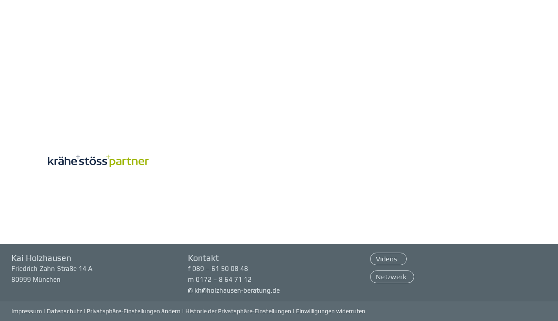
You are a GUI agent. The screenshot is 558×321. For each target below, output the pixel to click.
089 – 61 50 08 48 (220, 268)
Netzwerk (391, 277)
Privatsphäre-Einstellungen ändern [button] (133, 310)
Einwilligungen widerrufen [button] (330, 310)
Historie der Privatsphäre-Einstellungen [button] (238, 310)
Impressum (26, 310)
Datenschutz (64, 310)
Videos (387, 259)
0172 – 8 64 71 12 (224, 279)
